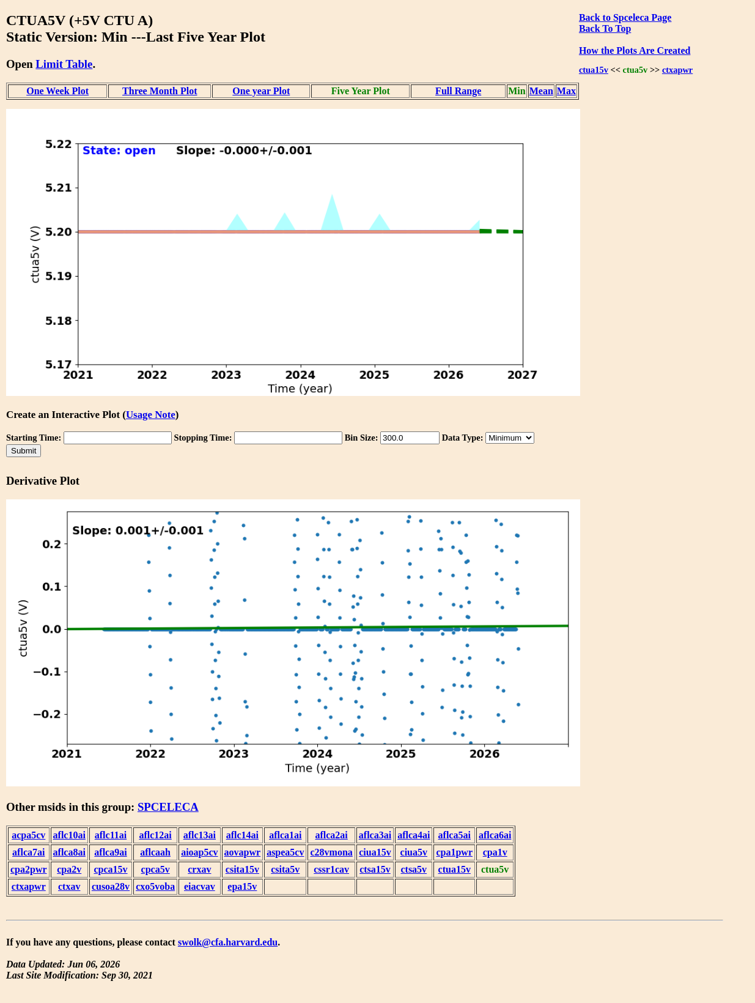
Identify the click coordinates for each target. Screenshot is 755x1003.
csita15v (242, 869)
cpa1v (495, 852)
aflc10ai (69, 835)
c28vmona (331, 852)
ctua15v (593, 70)
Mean (541, 91)
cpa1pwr (454, 852)
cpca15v (110, 869)
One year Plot (261, 91)
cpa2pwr (28, 869)
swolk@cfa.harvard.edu (228, 942)
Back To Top (605, 28)
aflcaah (155, 852)
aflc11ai (111, 835)
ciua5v (413, 852)
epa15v (242, 886)
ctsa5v (413, 869)
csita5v (285, 869)
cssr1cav (331, 869)
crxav (199, 869)
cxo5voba (155, 886)
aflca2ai (331, 835)
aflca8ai (69, 852)
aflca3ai (375, 835)
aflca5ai (454, 835)
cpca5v (155, 869)
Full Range (458, 91)
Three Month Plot (159, 91)
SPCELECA (168, 806)
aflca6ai (495, 835)
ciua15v (375, 852)
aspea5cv (285, 852)
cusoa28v (111, 886)
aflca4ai (413, 835)
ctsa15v (375, 869)
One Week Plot (57, 91)
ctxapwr (677, 70)
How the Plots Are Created (634, 50)
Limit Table (63, 64)
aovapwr (242, 852)
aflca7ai (28, 852)
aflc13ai (199, 835)
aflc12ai (155, 835)
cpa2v (69, 869)
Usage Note (150, 414)
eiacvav (199, 886)
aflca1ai (285, 835)
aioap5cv (199, 852)
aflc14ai (242, 835)
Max (566, 91)
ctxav (69, 886)
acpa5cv (28, 835)
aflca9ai (110, 852)
